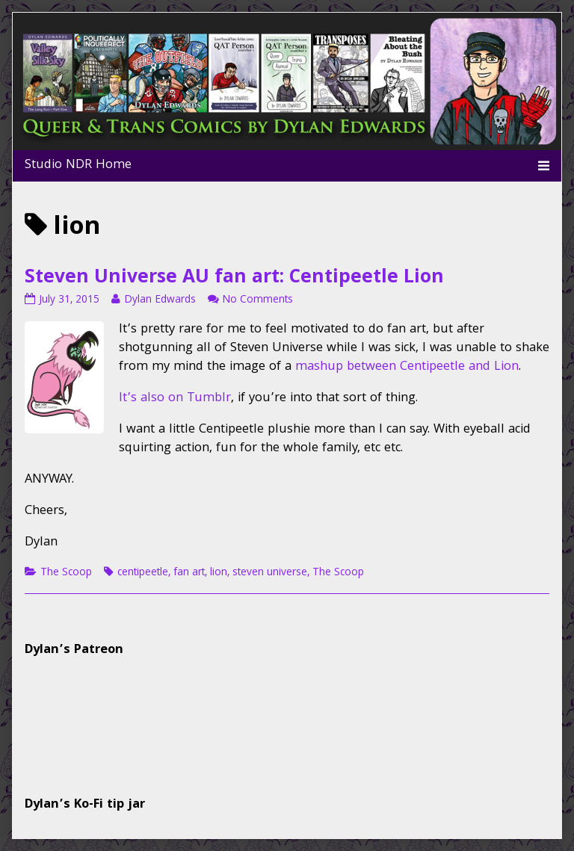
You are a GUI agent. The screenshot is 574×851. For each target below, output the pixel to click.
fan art (189, 573)
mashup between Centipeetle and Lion (407, 367)
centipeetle (142, 573)
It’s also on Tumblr (175, 398)
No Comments (257, 300)
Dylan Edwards (159, 300)
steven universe (269, 573)
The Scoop (66, 573)
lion (218, 573)
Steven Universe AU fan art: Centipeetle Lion (234, 278)
